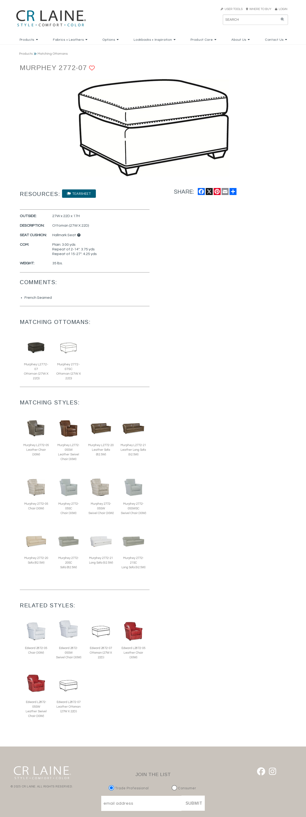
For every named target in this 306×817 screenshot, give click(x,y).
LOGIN (281, 9)
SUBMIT (194, 803)
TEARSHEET (79, 193)
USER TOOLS (232, 9)
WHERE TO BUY (260, 9)
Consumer (184, 788)
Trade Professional (129, 788)
